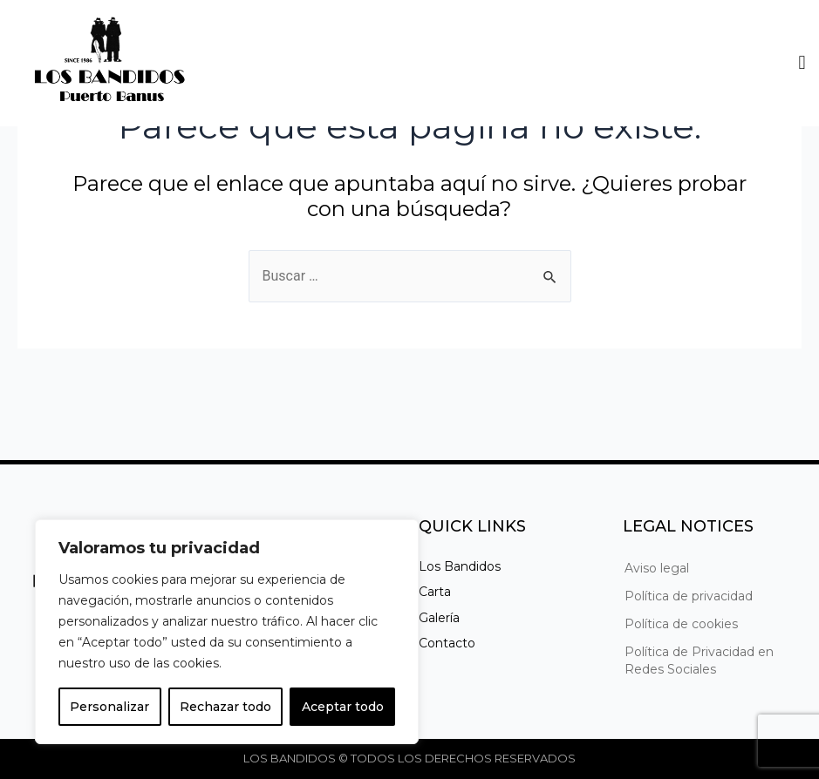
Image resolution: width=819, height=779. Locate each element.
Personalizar (109, 707)
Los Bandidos (460, 566)
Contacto (447, 643)
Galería (439, 618)
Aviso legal (656, 568)
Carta (435, 591)
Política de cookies (681, 624)
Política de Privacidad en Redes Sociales (699, 660)
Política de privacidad (688, 596)
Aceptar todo (343, 707)
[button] (802, 63)
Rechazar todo (225, 707)
